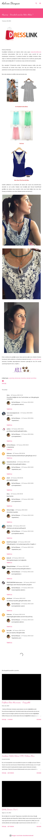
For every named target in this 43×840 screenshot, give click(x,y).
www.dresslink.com (36, 52)
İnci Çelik (9, 630)
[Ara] (36, 3)
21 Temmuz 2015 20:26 (27, 418)
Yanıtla (9, 409)
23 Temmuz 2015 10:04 (27, 467)
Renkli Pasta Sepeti (12, 542)
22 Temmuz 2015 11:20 (23, 461)
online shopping (31, 378)
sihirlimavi (9, 598)
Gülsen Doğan (10, 510)
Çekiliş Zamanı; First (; (10, 809)
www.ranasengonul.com (13, 412)
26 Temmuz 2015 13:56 (19, 630)
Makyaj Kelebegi (11, 566)
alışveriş (11, 378)
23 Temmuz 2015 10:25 (21, 510)
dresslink (17, 378)
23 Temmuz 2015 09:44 (17, 494)
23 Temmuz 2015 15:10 (18, 558)
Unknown (9, 453)
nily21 (8, 478)
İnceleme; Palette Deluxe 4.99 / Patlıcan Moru (18, 756)
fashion (23, 378)
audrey (8, 429)
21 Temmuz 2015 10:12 (17, 429)
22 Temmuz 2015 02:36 (19, 453)
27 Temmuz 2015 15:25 (27, 587)
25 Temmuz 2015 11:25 (19, 614)
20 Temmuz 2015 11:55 (17, 395)
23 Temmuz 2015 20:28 (23, 566)
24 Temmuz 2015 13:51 (19, 598)
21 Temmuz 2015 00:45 (26, 412)
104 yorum (10, 773)
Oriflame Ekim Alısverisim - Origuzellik (16, 702)
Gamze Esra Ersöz (11, 461)
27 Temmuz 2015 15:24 (27, 515)
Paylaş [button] (4, 383)
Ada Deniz (9, 526)
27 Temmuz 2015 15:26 (27, 571)
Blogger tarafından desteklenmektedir (21, 835)
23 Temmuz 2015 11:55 (19, 526)
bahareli (9, 558)
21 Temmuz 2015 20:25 (27, 402)
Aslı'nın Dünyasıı (11, 3)
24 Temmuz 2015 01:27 (29, 582)
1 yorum (9, 719)
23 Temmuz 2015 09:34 (17, 478)
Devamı (39, 719)
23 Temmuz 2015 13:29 (24, 542)
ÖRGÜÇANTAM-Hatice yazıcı (14, 582)
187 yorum (10, 826)
